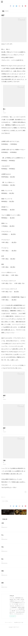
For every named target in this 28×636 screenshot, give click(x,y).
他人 (2, 565)
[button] (2, 1)
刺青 (2, 589)
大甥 (2, 529)
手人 (2, 541)
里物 (2, 577)
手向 (2, 553)
